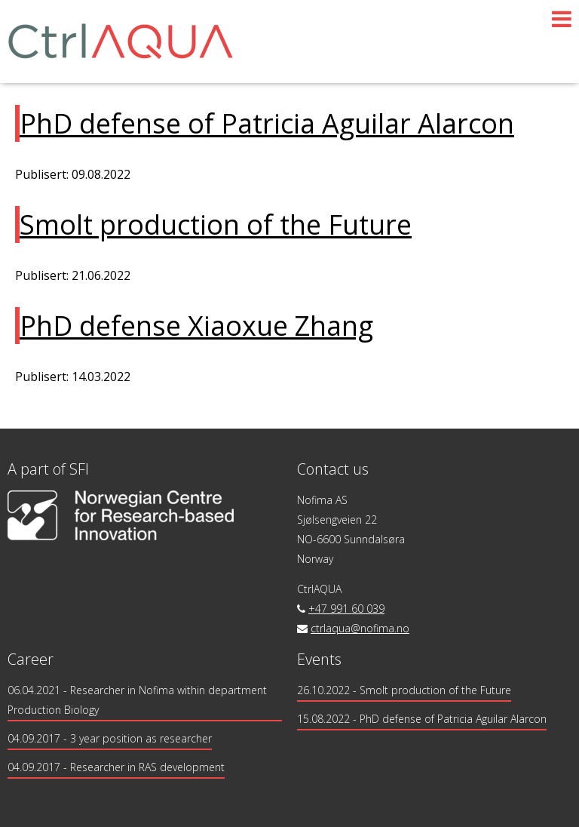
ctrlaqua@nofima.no (360, 628)
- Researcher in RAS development (116, 767)
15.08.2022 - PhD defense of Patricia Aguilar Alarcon (422, 719)
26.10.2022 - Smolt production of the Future (404, 690)
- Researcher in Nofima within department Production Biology (137, 700)
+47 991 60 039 (346, 608)
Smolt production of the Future (216, 224)
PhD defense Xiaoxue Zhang (196, 325)
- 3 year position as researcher (110, 738)
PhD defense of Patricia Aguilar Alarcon (267, 123)
